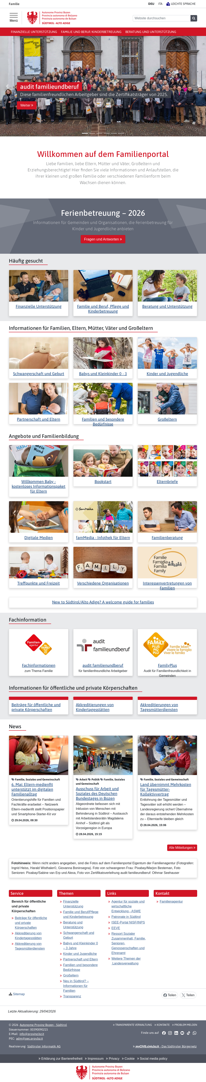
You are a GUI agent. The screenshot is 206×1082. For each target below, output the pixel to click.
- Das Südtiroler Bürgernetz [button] (165, 1046)
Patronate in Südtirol (126, 916)
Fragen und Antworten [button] (103, 239)
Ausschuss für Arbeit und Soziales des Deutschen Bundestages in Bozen (97, 793)
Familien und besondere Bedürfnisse (103, 421)
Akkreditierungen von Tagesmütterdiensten (159, 707)
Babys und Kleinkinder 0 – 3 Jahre (80, 946)
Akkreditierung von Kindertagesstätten (28, 936)
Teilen (169, 995)
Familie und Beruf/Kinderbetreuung (91, 32)
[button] (7, 86)
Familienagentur (171, 901)
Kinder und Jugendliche (167, 373)
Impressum (94, 1058)
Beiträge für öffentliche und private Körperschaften (36, 707)
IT (160, 3)
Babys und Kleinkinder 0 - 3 (103, 373)
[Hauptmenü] (14, 17)
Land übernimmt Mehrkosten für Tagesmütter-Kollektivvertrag (165, 789)
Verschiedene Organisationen (103, 583)
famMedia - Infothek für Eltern (103, 537)
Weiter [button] (26, 105)
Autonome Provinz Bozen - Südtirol (43, 1025)
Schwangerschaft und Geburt (38, 373)
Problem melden (184, 1024)
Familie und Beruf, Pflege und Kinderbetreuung (103, 308)
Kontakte (162, 1024)
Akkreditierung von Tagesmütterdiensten (30, 946)
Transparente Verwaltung (132, 1024)
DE (151, 3)
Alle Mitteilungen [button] (182, 847)
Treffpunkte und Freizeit (38, 583)
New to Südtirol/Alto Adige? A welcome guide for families (103, 602)
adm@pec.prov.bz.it (29, 1038)
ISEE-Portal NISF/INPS (128, 922)
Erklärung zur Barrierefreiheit (60, 1058)
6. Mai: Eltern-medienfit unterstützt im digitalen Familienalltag (32, 789)
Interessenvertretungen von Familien (167, 585)
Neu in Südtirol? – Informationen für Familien (76, 985)
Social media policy (152, 1058)
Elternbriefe (167, 481)
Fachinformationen (38, 665)
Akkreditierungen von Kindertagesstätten (95, 707)
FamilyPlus (167, 665)
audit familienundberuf (102, 665)
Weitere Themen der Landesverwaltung (126, 961)
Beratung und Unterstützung (150, 32)
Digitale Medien (38, 537)
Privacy (112, 1058)
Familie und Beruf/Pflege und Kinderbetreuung (80, 914)
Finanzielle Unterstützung (34, 32)
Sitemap (19, 994)
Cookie (128, 1058)
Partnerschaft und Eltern (38, 419)
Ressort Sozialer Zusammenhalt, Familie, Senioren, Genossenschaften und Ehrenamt (128, 943)
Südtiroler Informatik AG (44, 1046)
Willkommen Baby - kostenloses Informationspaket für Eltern (38, 486)
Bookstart (103, 481)
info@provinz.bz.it (32, 1034)
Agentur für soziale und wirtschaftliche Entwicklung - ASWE (128, 906)
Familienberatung (167, 537)
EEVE (115, 928)
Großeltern (167, 419)
